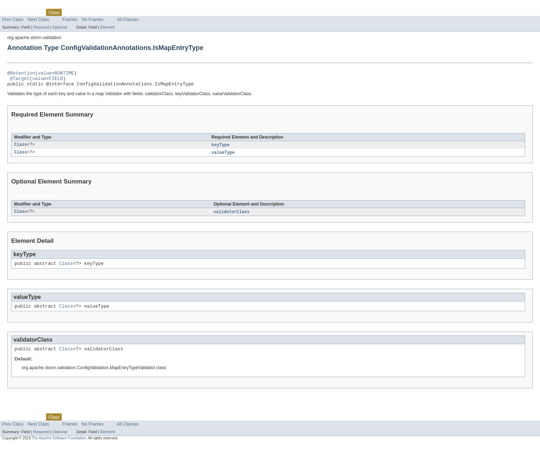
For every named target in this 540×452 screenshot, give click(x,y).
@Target (20, 80)
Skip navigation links (20, 6)
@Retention (21, 74)
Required (41, 27)
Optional (59, 27)
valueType (223, 156)
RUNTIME (64, 74)
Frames (70, 19)
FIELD (56, 80)
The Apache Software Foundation (59, 446)
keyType (221, 148)
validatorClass (231, 216)
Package (33, 12)
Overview (11, 12)
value (45, 74)
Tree (82, 12)
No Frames (92, 19)
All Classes (128, 19)
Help (138, 12)
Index (123, 12)
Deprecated (103, 12)
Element (107, 27)
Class (20, 148)
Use (70, 12)
